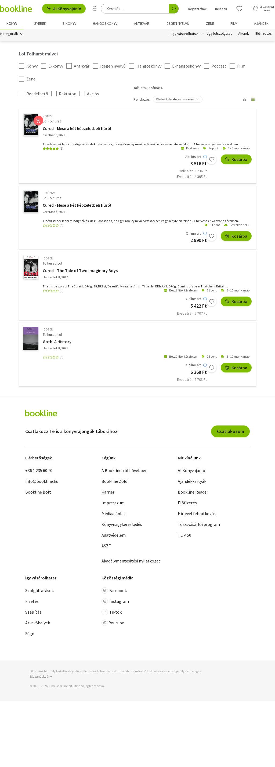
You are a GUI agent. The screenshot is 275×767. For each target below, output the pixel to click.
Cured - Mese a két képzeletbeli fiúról (77, 129)
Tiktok (112, 613)
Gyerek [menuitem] (40, 23)
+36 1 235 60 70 (38, 471)
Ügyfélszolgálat (219, 34)
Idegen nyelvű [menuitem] (177, 23)
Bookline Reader (193, 492)
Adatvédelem (114, 536)
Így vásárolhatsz (185, 34)
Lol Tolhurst (52, 121)
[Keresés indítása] (174, 8)
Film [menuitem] (233, 23)
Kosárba (236, 160)
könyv (47, 117)
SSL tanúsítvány (41, 677)
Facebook (114, 591)
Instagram (115, 602)
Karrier (108, 492)
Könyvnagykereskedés (122, 525)
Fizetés (32, 602)
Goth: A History (57, 342)
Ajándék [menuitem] (261, 23)
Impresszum (113, 503)
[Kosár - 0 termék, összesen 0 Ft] (263, 8)
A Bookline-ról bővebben (124, 471)
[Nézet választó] (244, 100)
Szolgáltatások (39, 591)
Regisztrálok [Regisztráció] (197, 9)
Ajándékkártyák (192, 482)
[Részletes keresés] (95, 8)
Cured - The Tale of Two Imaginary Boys (80, 271)
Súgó (29, 634)
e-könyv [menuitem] (69, 23)
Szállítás (33, 612)
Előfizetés (263, 34)
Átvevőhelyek (37, 623)
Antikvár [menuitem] (141, 23)
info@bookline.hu (41, 482)
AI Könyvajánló (63, 8)
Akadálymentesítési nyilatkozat (131, 561)
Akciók (243, 34)
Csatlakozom (230, 432)
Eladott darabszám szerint (175, 100)
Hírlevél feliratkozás (197, 514)
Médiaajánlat (113, 514)
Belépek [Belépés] (221, 9)
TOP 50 (184, 536)
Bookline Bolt (38, 492)
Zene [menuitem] (210, 23)
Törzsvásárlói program (199, 525)
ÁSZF (106, 546)
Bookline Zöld (114, 482)
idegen (48, 259)
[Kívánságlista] (239, 9)
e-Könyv (49, 194)
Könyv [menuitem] (11, 23)
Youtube (113, 623)
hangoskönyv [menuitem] (105, 23)
